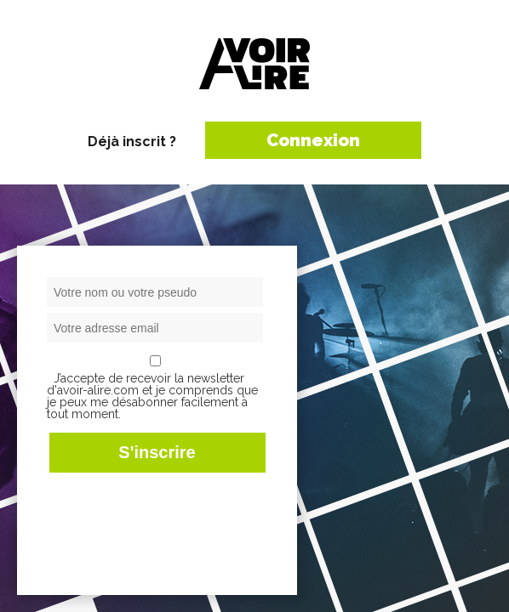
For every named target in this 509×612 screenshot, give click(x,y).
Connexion (313, 140)
